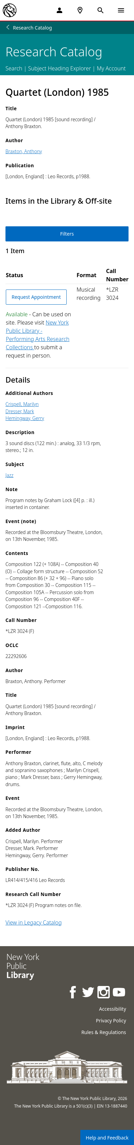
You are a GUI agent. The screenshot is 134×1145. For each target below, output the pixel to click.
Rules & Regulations (103, 1032)
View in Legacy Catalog (33, 922)
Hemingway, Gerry (24, 418)
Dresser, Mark (19, 411)
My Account (111, 68)
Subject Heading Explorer (59, 68)
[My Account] (59, 10)
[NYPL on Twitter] (88, 993)
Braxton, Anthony (23, 151)
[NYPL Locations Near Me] (80, 10)
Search (13, 68)
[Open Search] (100, 10)
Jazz (9, 475)
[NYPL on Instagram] (104, 993)
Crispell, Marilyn (22, 404)
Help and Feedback (107, 1137)
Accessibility (112, 1009)
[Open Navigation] (121, 10)
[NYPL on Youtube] (119, 993)
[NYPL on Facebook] (73, 993)
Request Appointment (36, 297)
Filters (67, 233)
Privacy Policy (111, 1020)
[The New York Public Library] (9, 10)
